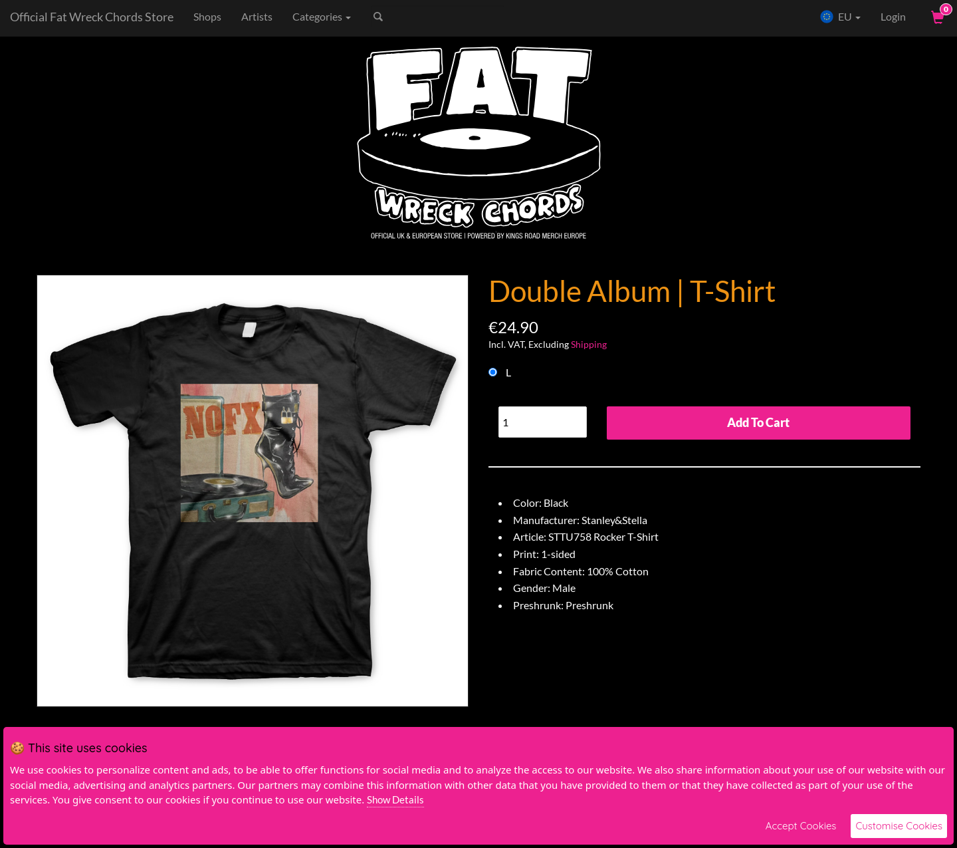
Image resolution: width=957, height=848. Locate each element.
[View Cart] (936, 16)
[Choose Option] (492, 372)
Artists (256, 16)
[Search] (437, 16)
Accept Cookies (801, 825)
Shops (207, 16)
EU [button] (840, 16)
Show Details (395, 799)
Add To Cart (758, 422)
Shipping (589, 344)
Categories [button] (321, 16)
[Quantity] (542, 422)
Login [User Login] (893, 16)
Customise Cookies (898, 825)
